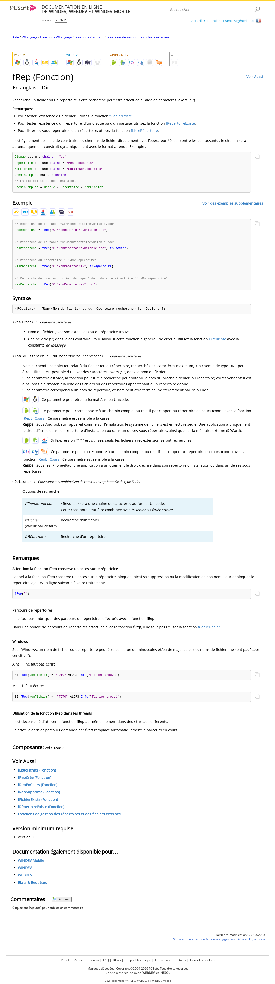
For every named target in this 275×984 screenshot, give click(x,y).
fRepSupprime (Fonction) (39, 796)
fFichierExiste (120, 116)
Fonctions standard (89, 37)
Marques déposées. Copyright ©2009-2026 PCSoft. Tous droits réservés (137, 968)
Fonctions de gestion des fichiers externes (137, 37)
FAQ (106, 960)
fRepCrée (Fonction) (34, 781)
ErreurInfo (217, 342)
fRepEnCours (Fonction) (37, 789)
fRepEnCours (33, 421)
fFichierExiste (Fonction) (38, 803)
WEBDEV (25, 879)
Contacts (180, 960)
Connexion (212, 20)
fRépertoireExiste (180, 123)
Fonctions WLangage (56, 37)
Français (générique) (238, 20)
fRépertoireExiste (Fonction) (41, 811)
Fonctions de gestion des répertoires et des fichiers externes (69, 818)
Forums (93, 960)
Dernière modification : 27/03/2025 (240, 939)
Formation (162, 960)
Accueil (196, 20)
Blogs (117, 960)
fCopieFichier (209, 630)
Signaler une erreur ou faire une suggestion (204, 943)
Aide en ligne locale (251, 943)
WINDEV (25, 872)
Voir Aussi (254, 76)
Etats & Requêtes (32, 886)
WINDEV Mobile (31, 864)
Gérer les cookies (202, 960)
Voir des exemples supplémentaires (232, 204)
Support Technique (138, 960)
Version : (48, 20)
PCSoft (65, 960)
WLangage (29, 37)
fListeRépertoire (144, 130)
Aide (15, 37)
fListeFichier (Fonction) (37, 774)
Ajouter (60, 903)
